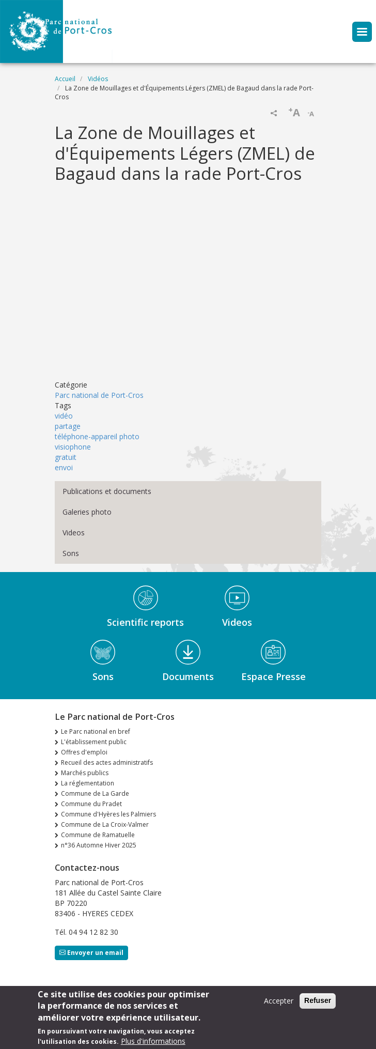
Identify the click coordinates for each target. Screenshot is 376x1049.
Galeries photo (87, 512)
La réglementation (87, 783)
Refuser (317, 1000)
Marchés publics (84, 772)
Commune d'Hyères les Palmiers (108, 814)
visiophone (73, 447)
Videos (73, 532)
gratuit (65, 457)
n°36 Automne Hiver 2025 (98, 845)
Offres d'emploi (84, 752)
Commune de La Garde (95, 793)
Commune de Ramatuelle (98, 834)
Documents (188, 676)
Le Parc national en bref (95, 731)
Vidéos (98, 78)
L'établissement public (94, 741)
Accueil (65, 78)
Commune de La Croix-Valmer (105, 824)
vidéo (64, 416)
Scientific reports (145, 622)
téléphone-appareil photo (97, 436)
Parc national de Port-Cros (99, 395)
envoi (64, 467)
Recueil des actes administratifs (107, 762)
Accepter (278, 1001)
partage (68, 426)
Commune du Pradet (91, 803)
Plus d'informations (153, 1041)
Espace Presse (273, 676)
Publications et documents (106, 491)
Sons (70, 553)
